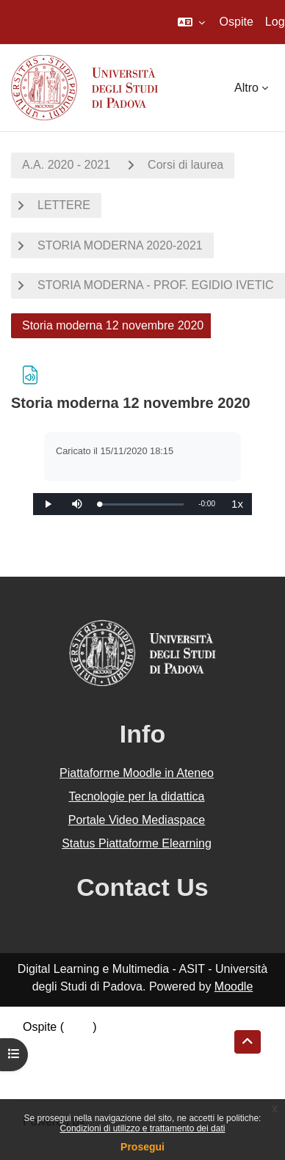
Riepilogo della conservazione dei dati (121, 1044)
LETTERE (63, 205)
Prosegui (142, 1147)
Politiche (45, 1062)
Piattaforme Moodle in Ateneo (136, 773)
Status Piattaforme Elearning (137, 843)
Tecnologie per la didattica (136, 796)
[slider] (141, 504)
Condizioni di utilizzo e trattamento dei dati (143, 1128)
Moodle (233, 986)
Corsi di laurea (185, 164)
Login (78, 1027)
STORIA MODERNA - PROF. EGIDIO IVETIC (155, 285)
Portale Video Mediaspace (137, 820)
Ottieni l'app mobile (73, 1079)
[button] (191, 22)
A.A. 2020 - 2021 (66, 164)
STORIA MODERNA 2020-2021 (120, 245)
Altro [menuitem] (246, 87)
